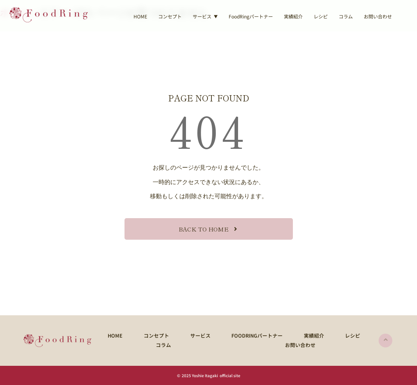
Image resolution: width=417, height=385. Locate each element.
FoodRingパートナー (251, 16)
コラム (346, 16)
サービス (187, 335)
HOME (140, 16)
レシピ (321, 16)
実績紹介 (293, 16)
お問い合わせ (378, 16)
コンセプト (170, 16)
